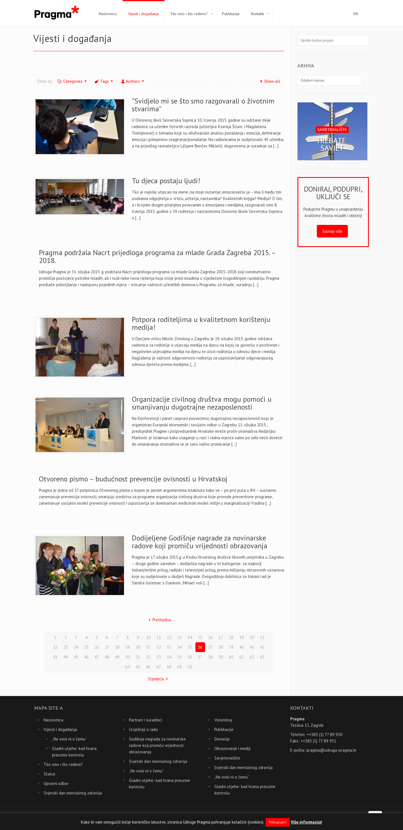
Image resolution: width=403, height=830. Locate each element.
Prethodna (159, 619)
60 (231, 657)
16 (210, 637)
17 (221, 637)
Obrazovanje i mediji (232, 748)
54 (169, 657)
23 (65, 647)
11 (158, 637)
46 (86, 657)
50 (127, 657)
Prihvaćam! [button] (277, 822)
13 (179, 637)
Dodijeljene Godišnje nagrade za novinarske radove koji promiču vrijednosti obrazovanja (199, 541)
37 (210, 647)
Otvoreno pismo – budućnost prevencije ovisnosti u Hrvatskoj (133, 478)
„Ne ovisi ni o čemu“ (69, 739)
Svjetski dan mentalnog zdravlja (73, 793)
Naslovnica (53, 720)
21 (262, 637)
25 (86, 647)
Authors (133, 81)
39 (231, 647)
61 (241, 657)
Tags (104, 81)
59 (221, 657)
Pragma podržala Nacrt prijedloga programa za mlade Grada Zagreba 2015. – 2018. (157, 256)
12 (169, 637)
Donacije (222, 739)
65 (138, 666)
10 (148, 637)
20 (252, 637)
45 (76, 657)
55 (179, 657)
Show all (269, 81)
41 (252, 647)
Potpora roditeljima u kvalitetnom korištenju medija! (201, 323)
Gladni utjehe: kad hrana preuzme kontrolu (74, 752)
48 (107, 657)
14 (190, 637)
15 (200, 637)
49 (117, 657)
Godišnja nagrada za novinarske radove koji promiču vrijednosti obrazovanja (157, 745)
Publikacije (223, 729)
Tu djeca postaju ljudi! (166, 180)
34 (179, 647)
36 (200, 647)
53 (158, 657)
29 (127, 647)
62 (252, 657)
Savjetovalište (227, 758)
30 (138, 647)
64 (127, 666)
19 (241, 637)
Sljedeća (159, 678)
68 (169, 666)
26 (96, 647)
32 (158, 647)
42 (262, 647)
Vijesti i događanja (60, 729)
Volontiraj (223, 720)
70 (190, 666)
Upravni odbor (56, 783)
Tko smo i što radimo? (63, 764)
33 (169, 647)
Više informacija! (306, 822)
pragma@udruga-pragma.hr (331, 750)
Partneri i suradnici (145, 720)
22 (55, 647)
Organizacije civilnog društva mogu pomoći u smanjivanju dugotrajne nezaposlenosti (201, 403)
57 (200, 657)
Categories (72, 81)
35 (190, 647)
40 (241, 647)
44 (65, 657)
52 (148, 657)
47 (96, 657)
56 (190, 657)
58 (210, 657)
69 (179, 666)
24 (76, 647)
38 (221, 647)
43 (55, 657)
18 (231, 637)
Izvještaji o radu (143, 729)
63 (262, 657)
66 (148, 666)
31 (148, 647)
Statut (49, 774)
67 (158, 666)
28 (117, 647)
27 (107, 647)
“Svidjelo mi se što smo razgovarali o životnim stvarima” (203, 104)
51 (138, 657)
